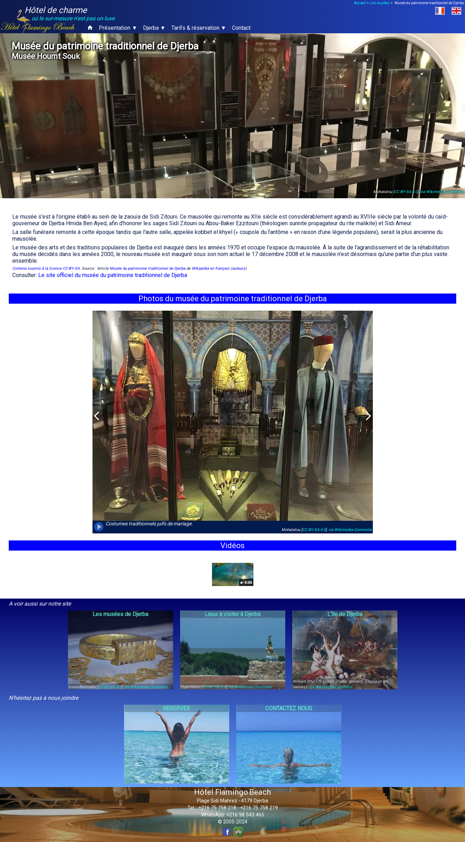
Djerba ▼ (154, 28)
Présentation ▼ (118, 28)
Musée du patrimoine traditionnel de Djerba (147, 268)
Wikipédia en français (211, 268)
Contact (241, 28)
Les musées (380, 3)
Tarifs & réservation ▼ (198, 28)
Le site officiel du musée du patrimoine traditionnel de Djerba (112, 275)
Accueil (360, 3)
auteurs (238, 268)
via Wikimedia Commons (442, 191)
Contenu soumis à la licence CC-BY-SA (46, 268)
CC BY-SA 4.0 (405, 191)
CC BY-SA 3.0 (214, 687)
